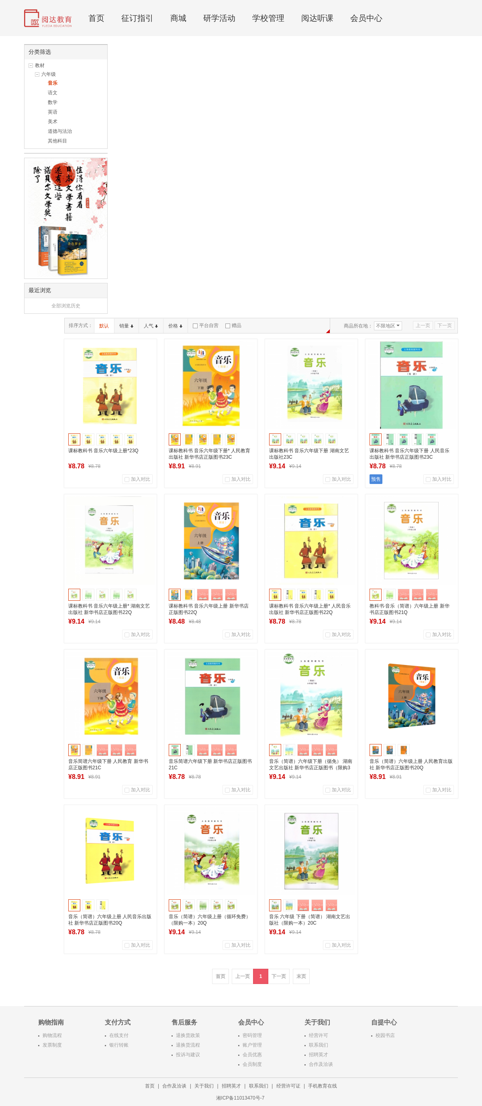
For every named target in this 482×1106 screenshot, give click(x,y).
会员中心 (366, 18)
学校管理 (268, 18)
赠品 (233, 325)
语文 (52, 93)
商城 (178, 18)
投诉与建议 (188, 1054)
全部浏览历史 (65, 306)
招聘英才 (318, 1054)
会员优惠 (252, 1054)
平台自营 (206, 325)
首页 (96, 18)
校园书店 (385, 1035)
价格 (175, 326)
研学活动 (219, 18)
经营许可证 (288, 1086)
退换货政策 (188, 1035)
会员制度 (252, 1064)
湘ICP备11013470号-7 (241, 1098)
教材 (40, 65)
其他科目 (57, 141)
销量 (126, 326)
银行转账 (119, 1045)
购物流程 (52, 1035)
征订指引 (137, 18)
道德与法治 (60, 131)
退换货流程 (188, 1045)
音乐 (52, 83)
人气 (151, 326)
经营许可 (318, 1035)
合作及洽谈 (321, 1064)
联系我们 (318, 1045)
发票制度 (52, 1045)
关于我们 (204, 1086)
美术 (52, 121)
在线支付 (119, 1035)
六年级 (48, 74)
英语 (52, 112)
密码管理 (252, 1035)
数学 (52, 102)
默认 (104, 326)
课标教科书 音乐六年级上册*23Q (103, 450)
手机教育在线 (322, 1086)
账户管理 (252, 1045)
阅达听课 (317, 18)
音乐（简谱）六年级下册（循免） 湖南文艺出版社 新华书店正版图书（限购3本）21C (310, 767)
